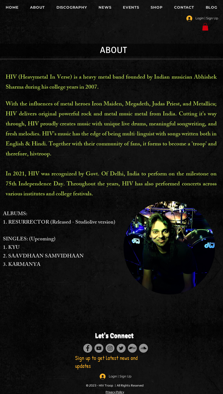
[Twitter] (121, 348)
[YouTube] (98, 348)
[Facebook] (87, 348)
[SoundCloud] (143, 348)
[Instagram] (110, 348)
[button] (205, 26)
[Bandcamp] (132, 348)
